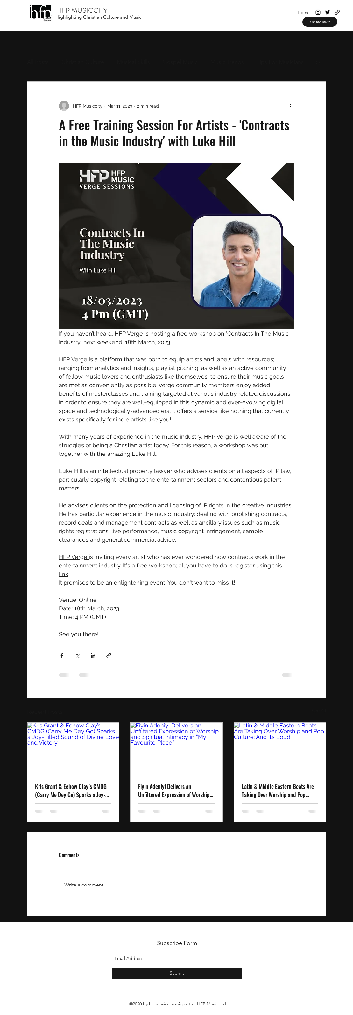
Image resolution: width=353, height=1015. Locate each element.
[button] (318, 62)
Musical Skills (133, 62)
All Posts (38, 62)
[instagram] (318, 12)
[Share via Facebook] (62, 655)
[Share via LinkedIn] (93, 655)
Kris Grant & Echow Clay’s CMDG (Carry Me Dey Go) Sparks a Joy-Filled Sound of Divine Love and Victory (71, 790)
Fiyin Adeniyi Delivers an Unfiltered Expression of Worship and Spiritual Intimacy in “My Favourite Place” (174, 790)
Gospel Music (180, 62)
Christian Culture (82, 62)
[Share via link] (109, 655)
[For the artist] (319, 22)
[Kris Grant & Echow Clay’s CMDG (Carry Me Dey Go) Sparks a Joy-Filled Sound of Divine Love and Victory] (73, 748)
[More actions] (290, 106)
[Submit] (177, 973)
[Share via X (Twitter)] (77, 655)
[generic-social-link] (337, 12)
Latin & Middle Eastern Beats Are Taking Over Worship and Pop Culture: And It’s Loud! (278, 790)
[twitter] (327, 12)
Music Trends (227, 62)
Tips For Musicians (280, 62)
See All (319, 710)
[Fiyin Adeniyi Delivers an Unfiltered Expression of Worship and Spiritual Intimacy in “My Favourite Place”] (176, 748)
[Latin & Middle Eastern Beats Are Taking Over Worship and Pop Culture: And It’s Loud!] (280, 748)
